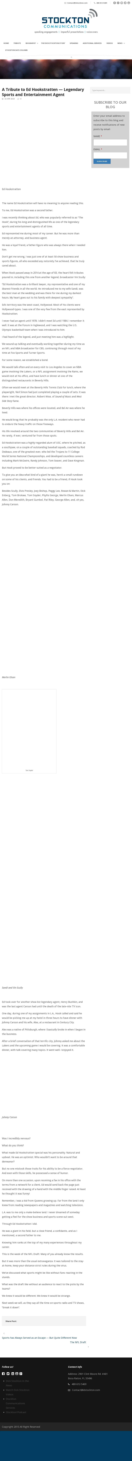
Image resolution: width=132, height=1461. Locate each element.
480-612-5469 (101, 3)
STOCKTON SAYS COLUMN (16, 50)
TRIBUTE (17, 43)
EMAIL (97, 149)
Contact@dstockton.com (77, 3)
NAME (97, 136)
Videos (109, 43)
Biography (31, 43)
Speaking (74, 43)
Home (6, 43)
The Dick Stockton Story (53, 43)
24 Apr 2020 (10, 99)
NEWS (119, 43)
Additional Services (92, 43)
